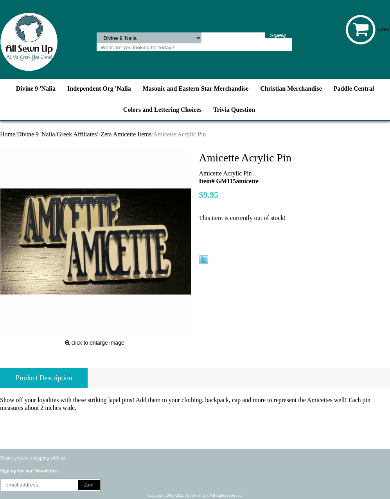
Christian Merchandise (291, 88)
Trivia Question (234, 109)
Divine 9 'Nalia (36, 88)
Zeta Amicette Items (126, 134)
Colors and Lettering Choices (162, 109)
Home (7, 134)
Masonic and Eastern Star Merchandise (196, 88)
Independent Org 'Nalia (99, 88)
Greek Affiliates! (78, 134)
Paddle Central (354, 88)
